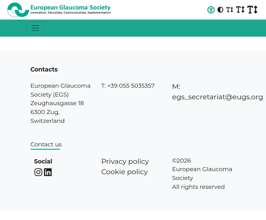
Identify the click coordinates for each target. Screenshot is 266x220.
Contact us (46, 144)
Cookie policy (124, 171)
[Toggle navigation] (35, 28)
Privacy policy (125, 161)
